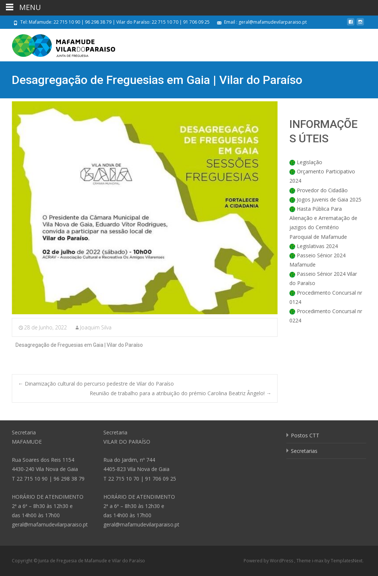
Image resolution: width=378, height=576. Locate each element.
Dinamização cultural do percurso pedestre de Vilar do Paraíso (96, 383)
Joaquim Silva (95, 327)
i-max (318, 561)
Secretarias (304, 450)
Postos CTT (305, 435)
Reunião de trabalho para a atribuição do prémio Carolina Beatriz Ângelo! (180, 393)
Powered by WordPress (269, 561)
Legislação (309, 162)
